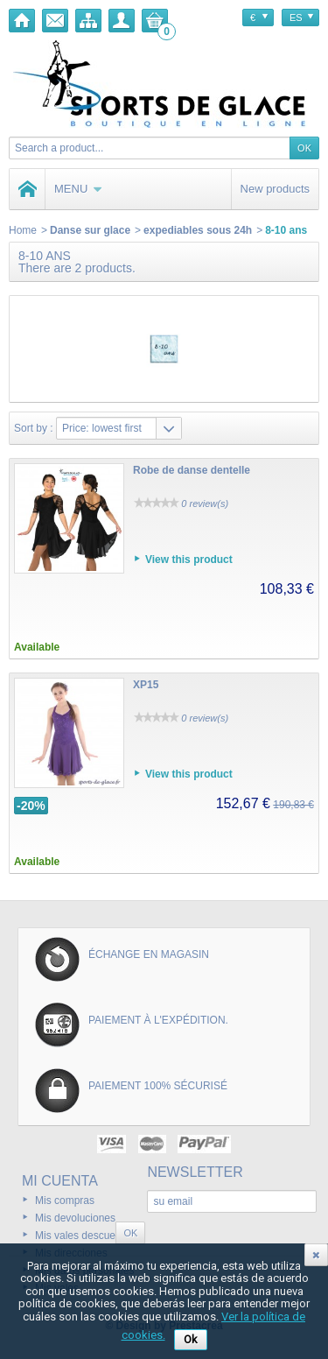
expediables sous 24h (197, 230)
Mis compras (64, 1200)
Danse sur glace (90, 230)
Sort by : (33, 428)
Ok (191, 1339)
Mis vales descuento (82, 1235)
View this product (189, 559)
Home (23, 230)
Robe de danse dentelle (191, 470)
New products (275, 188)
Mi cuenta (60, 1180)
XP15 (145, 685)
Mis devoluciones (75, 1218)
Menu (78, 188)
